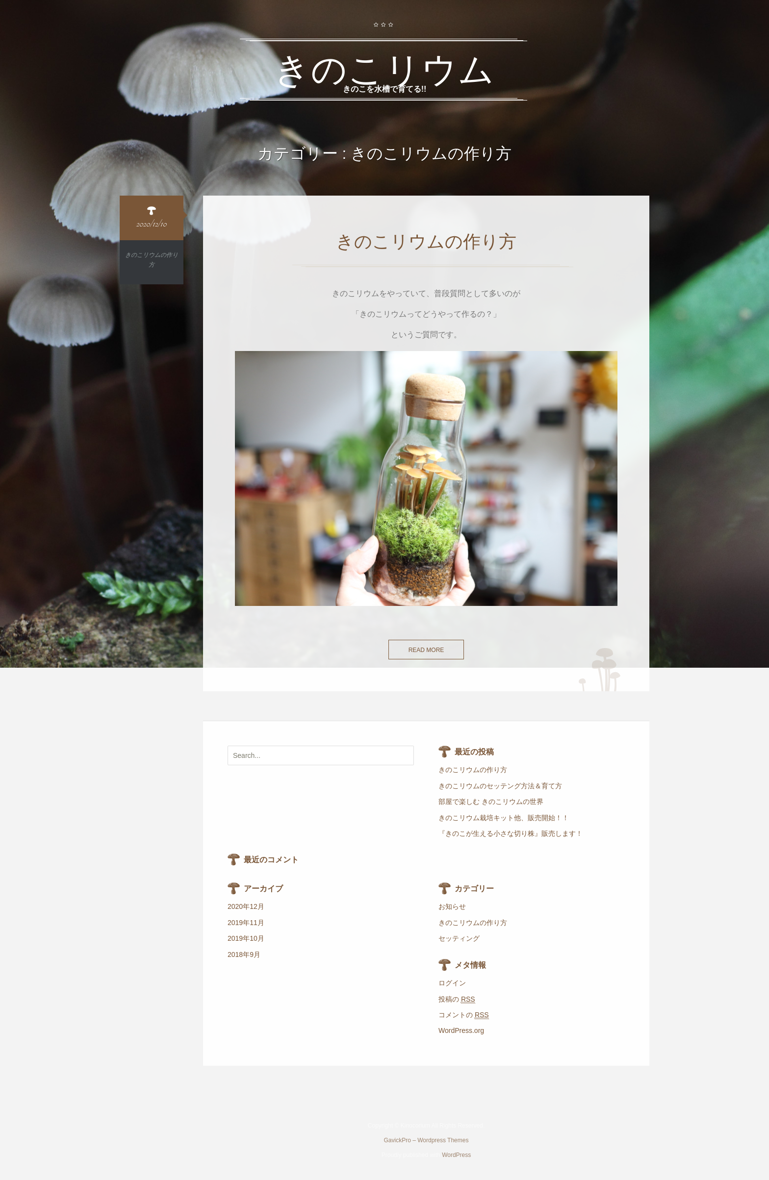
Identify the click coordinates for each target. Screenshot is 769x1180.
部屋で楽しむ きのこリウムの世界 (490, 801)
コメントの (463, 1015)
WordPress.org (461, 1030)
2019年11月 (246, 923)
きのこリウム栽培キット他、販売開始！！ (503, 818)
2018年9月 (244, 954)
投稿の (456, 999)
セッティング (459, 938)
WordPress (456, 1155)
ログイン (452, 983)
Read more (426, 650)
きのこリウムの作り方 (472, 770)
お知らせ (452, 906)
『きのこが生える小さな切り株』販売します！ (510, 833)
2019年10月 (246, 938)
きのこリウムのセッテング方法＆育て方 (500, 786)
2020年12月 (246, 906)
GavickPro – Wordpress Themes (426, 1140)
